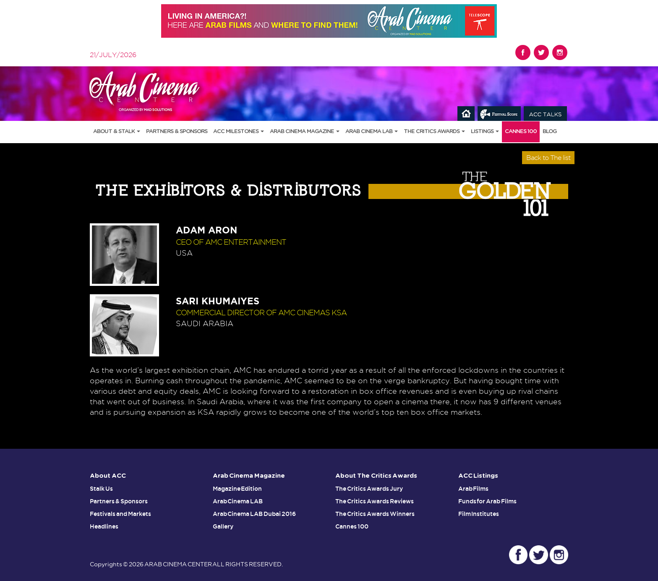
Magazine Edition (237, 488)
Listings (485, 131)
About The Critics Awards (376, 476)
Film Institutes (478, 513)
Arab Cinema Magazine (304, 131)
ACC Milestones (238, 131)
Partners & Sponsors (176, 131)
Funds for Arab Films (487, 501)
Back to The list (548, 157)
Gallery (223, 526)
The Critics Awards (434, 131)
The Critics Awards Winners (375, 513)
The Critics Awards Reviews (374, 501)
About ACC (108, 476)
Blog (549, 131)
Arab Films (473, 488)
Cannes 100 (521, 131)
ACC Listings (478, 476)
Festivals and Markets (120, 513)
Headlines (104, 526)
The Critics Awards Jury (369, 488)
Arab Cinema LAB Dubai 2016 (254, 513)
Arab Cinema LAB (371, 131)
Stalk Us (101, 488)
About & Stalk (116, 131)
